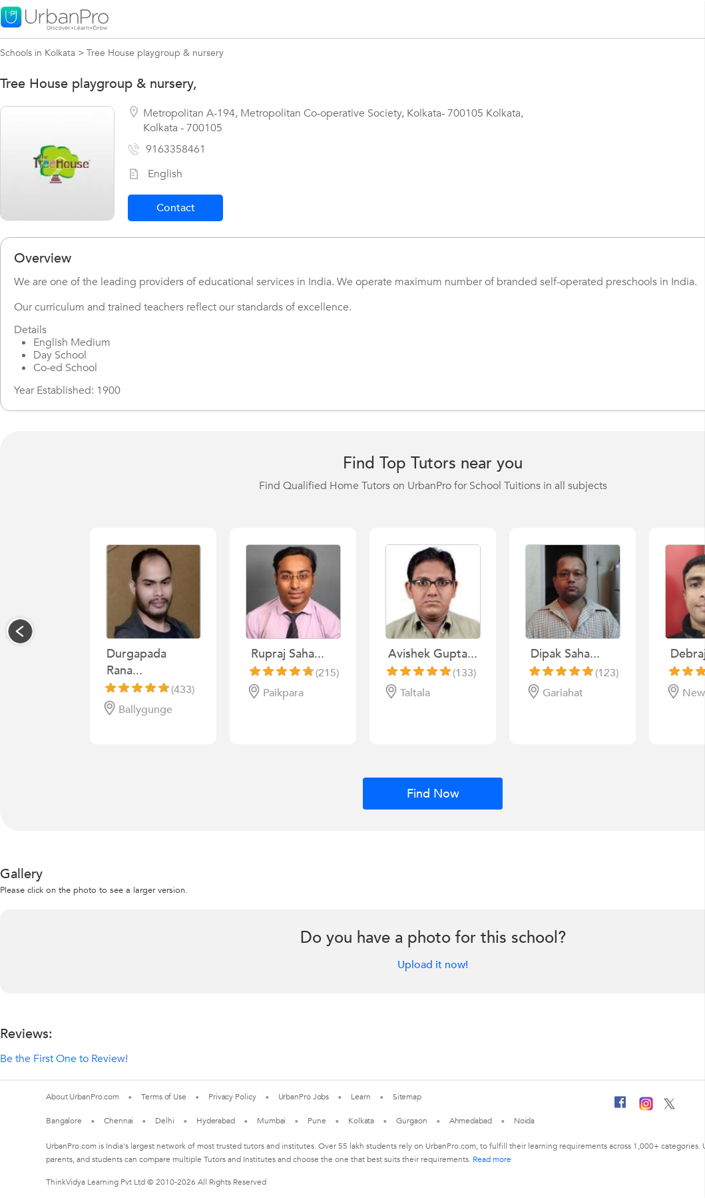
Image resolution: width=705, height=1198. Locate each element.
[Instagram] (646, 1108)
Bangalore (64, 1120)
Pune (317, 1120)
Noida (524, 1120)
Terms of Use (163, 1096)
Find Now (433, 794)
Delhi (164, 1120)
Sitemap (407, 1096)
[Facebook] (620, 1107)
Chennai (118, 1120)
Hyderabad (215, 1120)
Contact (175, 208)
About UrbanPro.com (82, 1096)
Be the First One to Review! (64, 1058)
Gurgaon (411, 1120)
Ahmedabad (470, 1120)
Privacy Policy (232, 1096)
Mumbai (271, 1120)
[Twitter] (669, 1106)
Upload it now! (432, 964)
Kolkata (361, 1120)
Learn (361, 1096)
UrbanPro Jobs (304, 1096)
